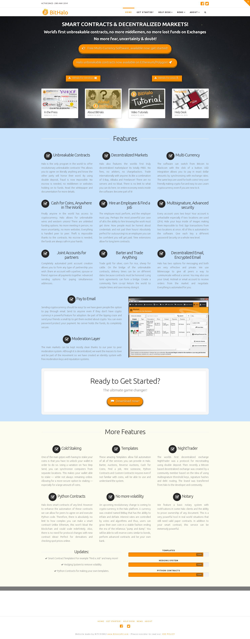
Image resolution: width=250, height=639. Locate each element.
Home (101, 621)
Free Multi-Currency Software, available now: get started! (125, 48)
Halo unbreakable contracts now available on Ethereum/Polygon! (124, 62)
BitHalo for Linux (166, 78)
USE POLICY (168, 634)
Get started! (113, 621)
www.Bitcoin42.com (118, 634)
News (140, 621)
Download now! (125, 401)
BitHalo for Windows (82, 78)
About (148, 621)
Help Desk (129, 621)
